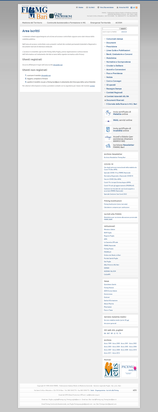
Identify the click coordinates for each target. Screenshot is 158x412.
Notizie (109, 77)
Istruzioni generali (110, 323)
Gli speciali (111, 85)
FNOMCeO (107, 252)
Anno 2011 (107, 353)
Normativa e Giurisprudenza (118, 62)
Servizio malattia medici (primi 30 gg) (116, 320)
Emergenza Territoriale (100, 23)
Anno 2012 (116, 353)
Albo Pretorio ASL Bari (111, 265)
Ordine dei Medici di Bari (112, 255)
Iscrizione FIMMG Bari (123, 146)
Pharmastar (108, 307)
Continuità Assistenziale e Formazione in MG (66, 23)
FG (117, 333)
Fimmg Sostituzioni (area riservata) (115, 204)
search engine (106, 32)
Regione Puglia (109, 236)
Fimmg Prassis (108, 248)
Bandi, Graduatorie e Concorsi (119, 54)
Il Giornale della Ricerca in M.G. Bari (121, 104)
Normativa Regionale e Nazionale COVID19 (118, 176)
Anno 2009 (124, 350)
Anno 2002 (133, 343)
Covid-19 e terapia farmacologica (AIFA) (117, 182)
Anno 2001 (124, 343)
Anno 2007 (107, 350)
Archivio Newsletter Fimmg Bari (115, 157)
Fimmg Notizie (109, 287)
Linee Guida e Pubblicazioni (118, 50)
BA (105, 333)
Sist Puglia (107, 261)
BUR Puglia (107, 232)
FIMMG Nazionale (110, 245)
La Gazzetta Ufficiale (111, 242)
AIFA (105, 239)
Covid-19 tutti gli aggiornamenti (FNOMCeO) (119, 185)
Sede (92, 390)
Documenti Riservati (115, 100)
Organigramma (100, 390)
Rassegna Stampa (114, 89)
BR (112, 333)
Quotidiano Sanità (110, 284)
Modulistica (111, 58)
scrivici (92, 86)
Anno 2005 (124, 346)
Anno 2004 (116, 346)
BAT (108, 333)
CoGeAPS (107, 274)
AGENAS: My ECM (110, 271)
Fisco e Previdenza (114, 73)
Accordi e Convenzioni (116, 69)
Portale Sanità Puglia (111, 258)
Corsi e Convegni (113, 81)
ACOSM (119, 23)
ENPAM (106, 268)
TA (120, 333)
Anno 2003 (107, 346)
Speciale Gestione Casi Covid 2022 (115, 194)
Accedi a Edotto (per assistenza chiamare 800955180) (123, 139)
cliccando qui (57, 65)
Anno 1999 (107, 343)
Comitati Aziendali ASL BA (117, 96)
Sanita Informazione (111, 300)
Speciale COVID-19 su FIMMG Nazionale (117, 172)
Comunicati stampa (114, 39)
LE (114, 333)
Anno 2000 (116, 343)
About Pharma (109, 303)
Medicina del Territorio (32, 23)
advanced (124, 32)
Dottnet (107, 297)
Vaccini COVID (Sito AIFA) (112, 179)
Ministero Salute (109, 229)
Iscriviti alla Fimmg (112, 390)
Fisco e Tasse (108, 310)
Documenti (111, 43)
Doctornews (108, 294)
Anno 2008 (116, 350)
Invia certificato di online (122, 113)
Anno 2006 (133, 346)
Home (81, 7)
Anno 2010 (133, 350)
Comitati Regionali (114, 92)
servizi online (122, 120)
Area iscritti (124, 7)
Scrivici (92, 7)
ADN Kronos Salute (110, 291)
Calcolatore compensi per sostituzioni (116, 207)
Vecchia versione (107, 7)
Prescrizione (111, 46)
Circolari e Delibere (114, 66)
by (113, 32)
